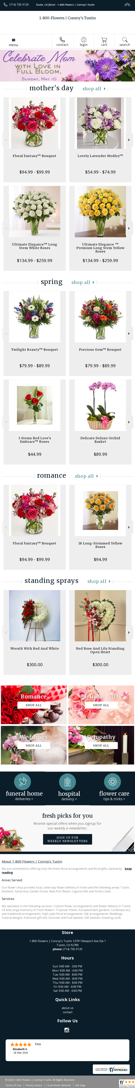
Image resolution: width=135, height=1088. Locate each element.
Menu (13, 45)
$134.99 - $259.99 (34, 260)
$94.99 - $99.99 (34, 172)
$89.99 (100, 454)
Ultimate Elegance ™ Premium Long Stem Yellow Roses (100, 247)
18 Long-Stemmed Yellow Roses (100, 545)
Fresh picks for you (67, 821)
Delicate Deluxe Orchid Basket (100, 440)
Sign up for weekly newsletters (67, 839)
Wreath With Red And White (34, 648)
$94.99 (100, 559)
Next (129, 139)
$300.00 (35, 664)
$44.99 (34, 454)
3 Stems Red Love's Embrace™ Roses (34, 440)
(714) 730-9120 (19, 4)
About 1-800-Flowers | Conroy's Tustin (32, 861)
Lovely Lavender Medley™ (100, 156)
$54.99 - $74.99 (100, 172)
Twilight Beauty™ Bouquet (34, 350)
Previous (5, 139)
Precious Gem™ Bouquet (100, 350)
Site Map (80, 1085)
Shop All (92, 89)
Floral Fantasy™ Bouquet (34, 156)
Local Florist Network (58, 1085)
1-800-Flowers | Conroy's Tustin (67, 18)
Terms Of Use (13, 1085)
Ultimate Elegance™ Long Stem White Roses (34, 246)
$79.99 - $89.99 (34, 365)
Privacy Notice (34, 1085)
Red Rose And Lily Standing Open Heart (100, 650)
